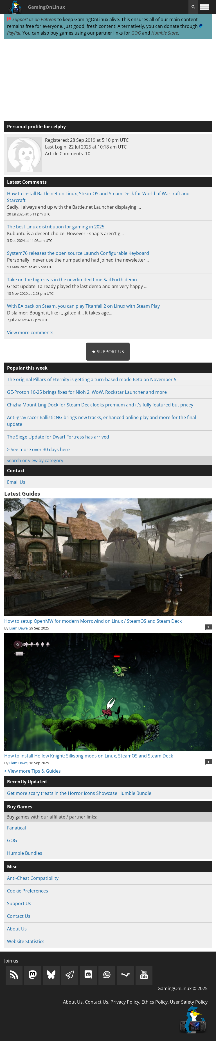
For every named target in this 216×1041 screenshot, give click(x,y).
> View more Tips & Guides (32, 771)
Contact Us (18, 916)
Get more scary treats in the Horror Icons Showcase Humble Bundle (79, 793)
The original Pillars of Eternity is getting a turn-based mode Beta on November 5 (91, 379)
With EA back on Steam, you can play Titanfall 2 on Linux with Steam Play (83, 306)
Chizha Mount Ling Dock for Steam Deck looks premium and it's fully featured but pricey (100, 405)
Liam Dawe (18, 628)
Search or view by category (34, 460)
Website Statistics (25, 941)
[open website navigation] (205, 7)
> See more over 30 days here (38, 449)
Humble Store (164, 33)
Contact (16, 470)
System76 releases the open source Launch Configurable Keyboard (78, 253)
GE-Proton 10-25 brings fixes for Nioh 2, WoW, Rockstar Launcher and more (87, 392)
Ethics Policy (154, 1002)
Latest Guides (22, 493)
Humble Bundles (24, 853)
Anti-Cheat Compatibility (32, 878)
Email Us (16, 482)
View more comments (30, 332)
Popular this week (27, 368)
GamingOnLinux (46, 7)
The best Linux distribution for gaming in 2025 (55, 227)
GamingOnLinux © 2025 (183, 988)
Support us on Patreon (31, 19)
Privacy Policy (125, 1002)
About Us (17, 929)
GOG (136, 33)
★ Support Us (108, 352)
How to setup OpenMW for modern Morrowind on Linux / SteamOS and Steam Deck (108, 617)
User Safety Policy (189, 1002)
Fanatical (16, 828)
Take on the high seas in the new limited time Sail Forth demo (72, 279)
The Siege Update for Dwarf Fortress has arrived (58, 437)
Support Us (19, 903)
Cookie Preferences (27, 891)
